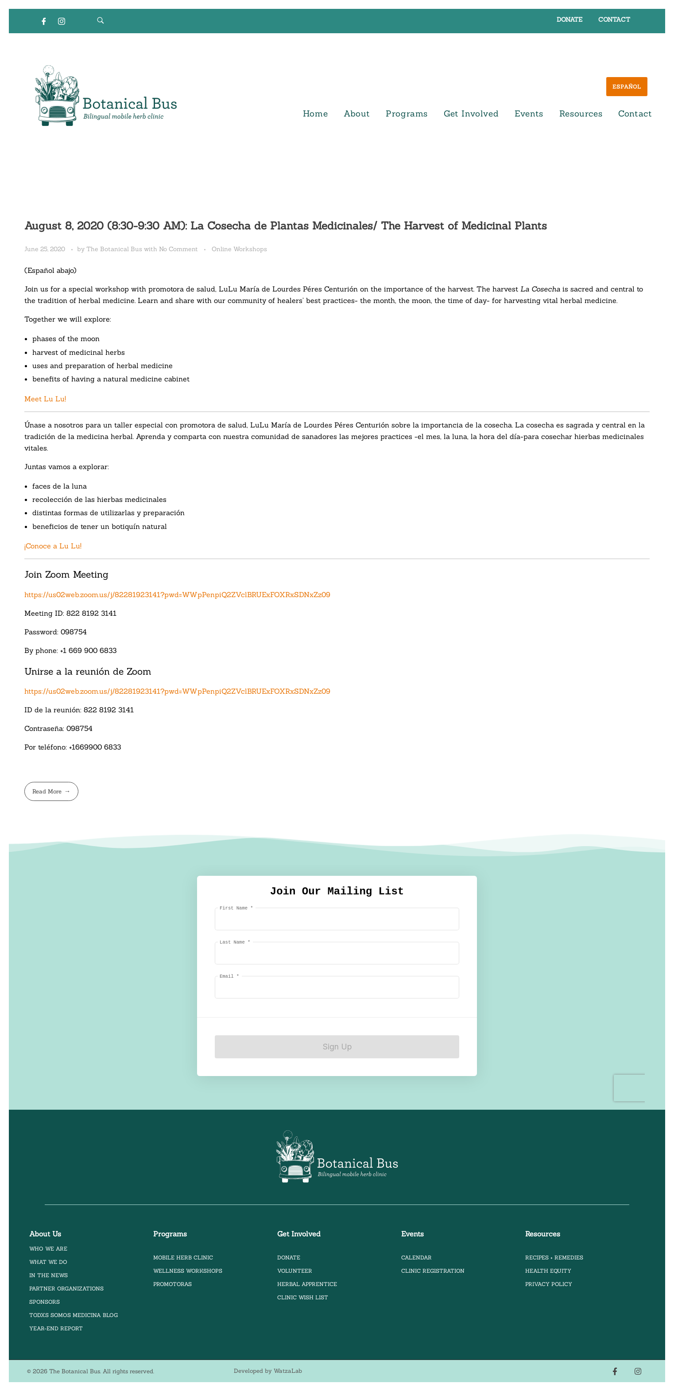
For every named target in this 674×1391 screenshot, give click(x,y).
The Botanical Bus (115, 249)
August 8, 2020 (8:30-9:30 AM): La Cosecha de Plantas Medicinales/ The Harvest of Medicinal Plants (285, 226)
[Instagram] (61, 20)
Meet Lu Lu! (46, 398)
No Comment (178, 249)
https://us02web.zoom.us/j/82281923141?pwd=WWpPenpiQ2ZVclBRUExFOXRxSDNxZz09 (177, 594)
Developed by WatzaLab (268, 1371)
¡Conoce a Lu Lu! (52, 545)
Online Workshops (239, 249)
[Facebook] (43, 20)
